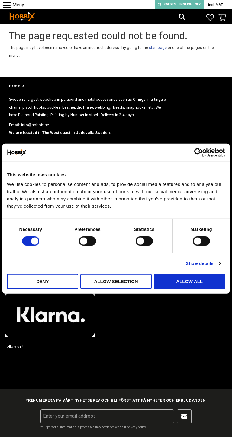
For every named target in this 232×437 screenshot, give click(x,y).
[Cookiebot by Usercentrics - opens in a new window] (198, 152)
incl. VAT (215, 4)
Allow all (189, 281)
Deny (42, 281)
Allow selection (116, 281)
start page (158, 47)
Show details (200, 263)
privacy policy (136, 427)
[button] (8, 5)
